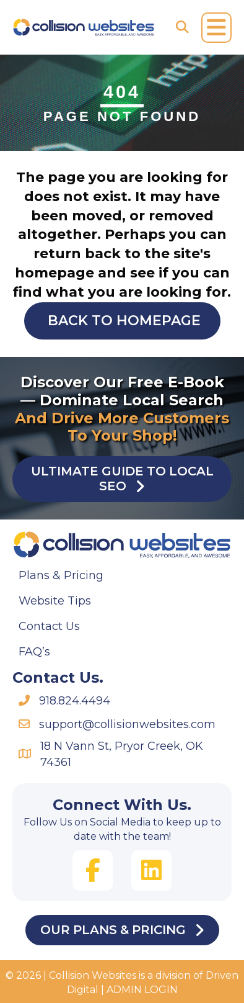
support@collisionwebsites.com (127, 724)
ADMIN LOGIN (142, 990)
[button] (92, 870)
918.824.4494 (74, 701)
